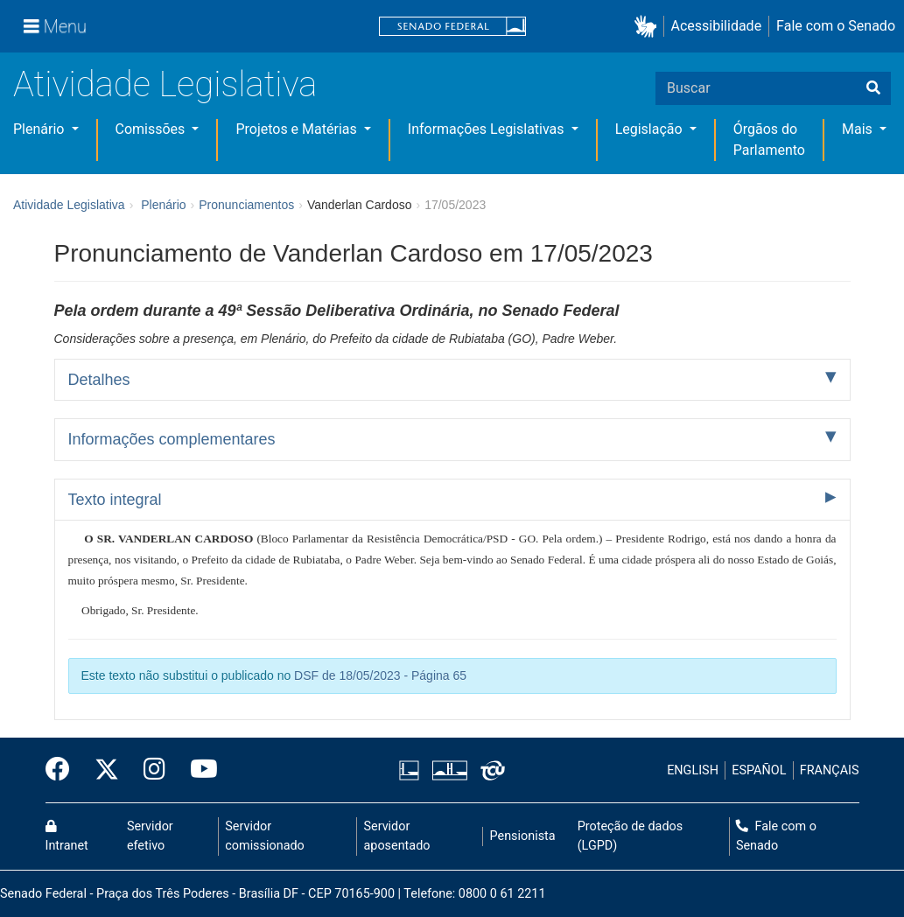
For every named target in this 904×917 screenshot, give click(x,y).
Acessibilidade (716, 26)
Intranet (67, 836)
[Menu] (55, 26)
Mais (859, 129)
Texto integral (115, 499)
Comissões (152, 129)
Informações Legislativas (488, 129)
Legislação (650, 129)
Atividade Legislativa (165, 84)
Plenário (40, 129)
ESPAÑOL (759, 770)
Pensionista (523, 836)
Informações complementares (172, 439)
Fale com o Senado (835, 26)
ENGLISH (692, 770)
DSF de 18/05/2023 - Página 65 (380, 675)
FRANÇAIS (829, 770)
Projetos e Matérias (297, 129)
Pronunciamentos (246, 205)
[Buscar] (873, 88)
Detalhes (99, 379)
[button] (648, 26)
